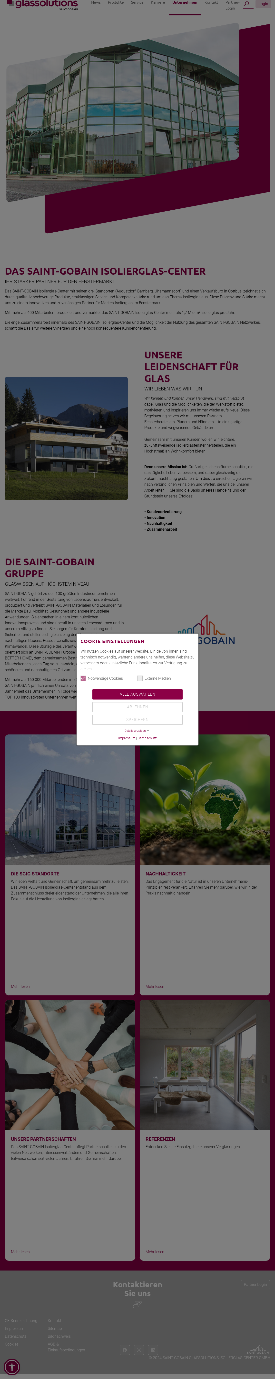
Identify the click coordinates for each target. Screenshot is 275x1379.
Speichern (137, 720)
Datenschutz (147, 739)
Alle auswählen (137, 695)
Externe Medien (154, 679)
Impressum (126, 739)
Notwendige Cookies (101, 679)
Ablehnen (137, 708)
